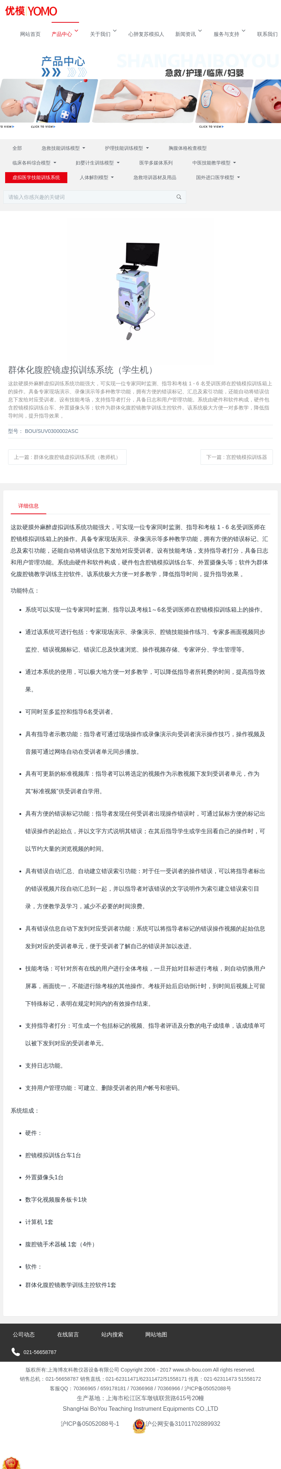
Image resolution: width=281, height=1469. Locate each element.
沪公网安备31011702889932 (176, 1424)
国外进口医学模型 (216, 177)
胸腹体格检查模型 (188, 148)
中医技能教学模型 (212, 163)
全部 (17, 148)
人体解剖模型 (95, 177)
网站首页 (30, 34)
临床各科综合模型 (32, 163)
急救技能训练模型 (61, 148)
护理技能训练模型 (125, 148)
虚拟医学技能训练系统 (36, 177)
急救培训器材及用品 (155, 177)
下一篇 (236, 457)
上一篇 (67, 457)
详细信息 (28, 506)
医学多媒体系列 (156, 163)
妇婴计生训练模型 (95, 163)
